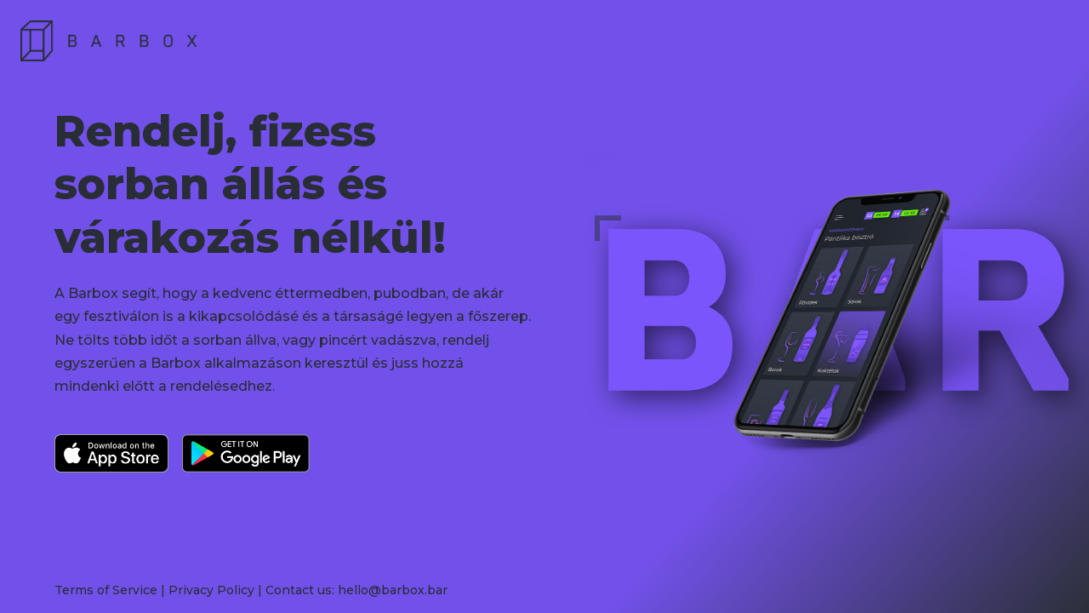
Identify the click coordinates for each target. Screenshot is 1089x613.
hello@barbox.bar (393, 590)
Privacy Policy (211, 590)
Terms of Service (105, 590)
